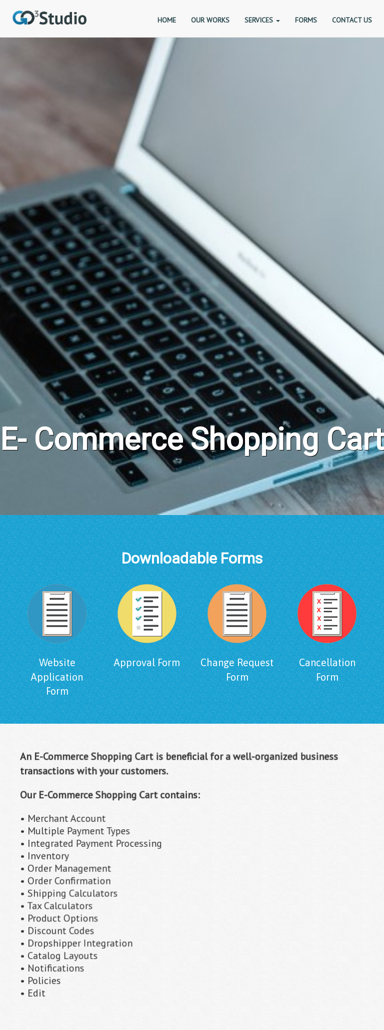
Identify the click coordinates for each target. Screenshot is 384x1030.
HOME (167, 20)
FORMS (306, 20)
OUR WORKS (210, 20)
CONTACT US (352, 20)
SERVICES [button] (262, 20)
